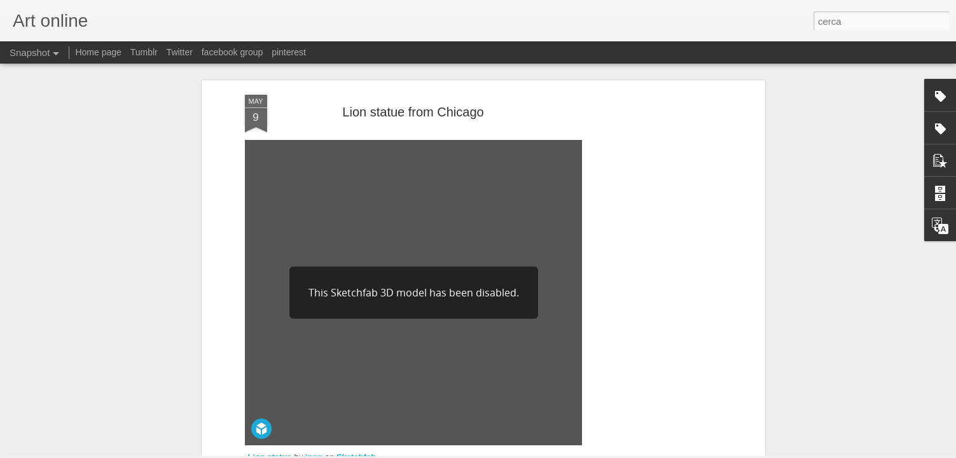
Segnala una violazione (570, 451)
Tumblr (144, 52)
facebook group (232, 52)
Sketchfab (356, 321)
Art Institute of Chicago (492, 361)
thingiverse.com (276, 373)
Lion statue (270, 321)
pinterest (289, 52)
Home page (98, 52)
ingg (313, 321)
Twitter (180, 52)
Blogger (518, 451)
